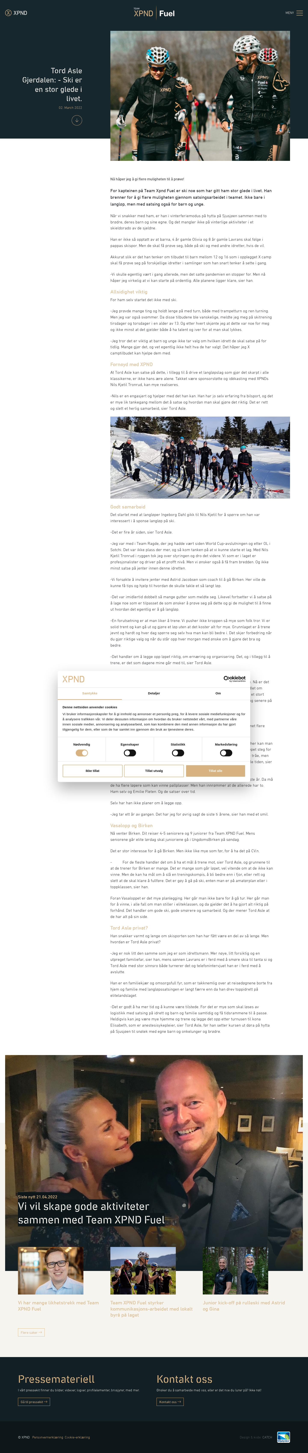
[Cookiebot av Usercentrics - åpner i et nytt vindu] (227, 679)
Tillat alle (215, 771)
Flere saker (31, 1332)
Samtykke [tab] (90, 693)
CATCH (267, 1437)
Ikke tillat (92, 771)
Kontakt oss (170, 1402)
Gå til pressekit (34, 1402)
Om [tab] (218, 693)
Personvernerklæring (47, 1437)
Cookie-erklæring (77, 1437)
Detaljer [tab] (154, 693)
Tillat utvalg (154, 771)
